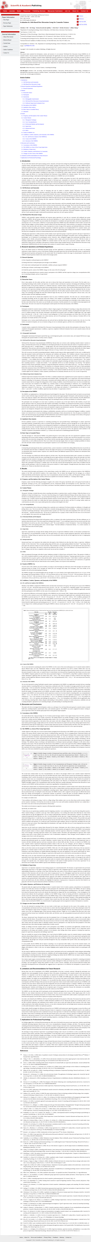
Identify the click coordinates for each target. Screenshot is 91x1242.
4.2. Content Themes (26, 117)
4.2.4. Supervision (27, 126)
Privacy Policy (47, 1237)
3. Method (22, 90)
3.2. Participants (25, 94)
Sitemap (62, 1237)
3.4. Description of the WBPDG (29, 105)
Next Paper (6, 19)
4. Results (22, 113)
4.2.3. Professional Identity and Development (33, 124)
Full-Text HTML (81, 24)
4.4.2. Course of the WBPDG (29, 138)
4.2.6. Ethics (25, 130)
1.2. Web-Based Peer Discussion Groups (30, 84)
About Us (26, 1237)
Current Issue (6, 43)
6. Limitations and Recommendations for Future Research (33, 155)
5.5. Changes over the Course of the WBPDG (32, 153)
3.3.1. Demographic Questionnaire (31, 99)
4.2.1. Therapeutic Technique (29, 120)
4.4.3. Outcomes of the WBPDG (30, 141)
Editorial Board (7, 40)
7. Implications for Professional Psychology (30, 157)
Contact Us (6, 52)
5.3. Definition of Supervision (28, 149)
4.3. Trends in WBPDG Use (28, 132)
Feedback (55, 1237)
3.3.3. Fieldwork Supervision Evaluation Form (34, 103)
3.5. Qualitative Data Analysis (28, 107)
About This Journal (8, 37)
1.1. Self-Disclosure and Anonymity (29, 82)
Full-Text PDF (81, 21)
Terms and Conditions (36, 1237)
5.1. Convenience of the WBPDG (29, 145)
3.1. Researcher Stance (26, 92)
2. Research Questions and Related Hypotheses (31, 86)
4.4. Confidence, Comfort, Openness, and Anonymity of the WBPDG (37, 134)
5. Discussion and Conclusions (27, 143)
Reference (80, 18)
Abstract (79, 16)
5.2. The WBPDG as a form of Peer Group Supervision (34, 147)
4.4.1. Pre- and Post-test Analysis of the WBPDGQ (35, 136)
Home (21, 1237)
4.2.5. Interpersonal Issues (29, 128)
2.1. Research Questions (27, 88)
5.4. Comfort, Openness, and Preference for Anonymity (34, 151)
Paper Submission (8, 26)
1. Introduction (23, 80)
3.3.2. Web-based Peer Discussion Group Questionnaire (36, 101)
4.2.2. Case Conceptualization (30, 122)
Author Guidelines (8, 49)
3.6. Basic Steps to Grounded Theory (30, 109)
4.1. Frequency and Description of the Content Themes (34, 115)
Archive (5, 46)
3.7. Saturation (24, 111)
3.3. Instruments (25, 96)
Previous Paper (7, 23)
